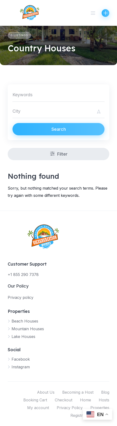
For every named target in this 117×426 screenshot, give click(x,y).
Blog (105, 392)
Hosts (104, 400)
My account (38, 407)
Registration (81, 415)
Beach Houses (25, 321)
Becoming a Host (77, 392)
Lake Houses (23, 336)
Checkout (63, 400)
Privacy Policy (70, 407)
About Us (46, 392)
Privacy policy (20, 297)
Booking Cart (35, 400)
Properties (99, 407)
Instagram (21, 366)
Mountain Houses (28, 328)
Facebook (21, 359)
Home (85, 400)
